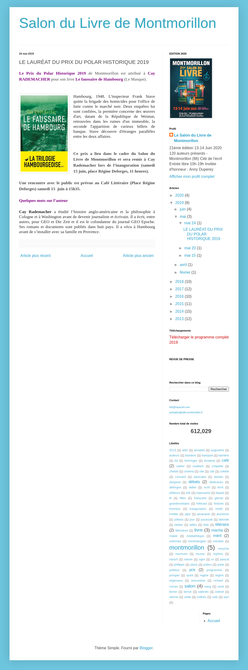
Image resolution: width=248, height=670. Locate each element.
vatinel (219, 591)
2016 (180, 296)
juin (183, 209)
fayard (220, 493)
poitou (207, 564)
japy (187, 514)
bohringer (190, 460)
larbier (179, 525)
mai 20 (190, 248)
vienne (173, 597)
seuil (220, 586)
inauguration (198, 509)
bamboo (190, 455)
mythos (218, 554)
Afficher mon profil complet (191, 176)
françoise (200, 498)
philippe (179, 564)
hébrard (201, 503)
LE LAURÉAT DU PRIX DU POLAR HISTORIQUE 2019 (203, 233)
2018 (180, 282)
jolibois (179, 519)
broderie (209, 460)
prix (192, 570)
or (212, 559)
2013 (180, 319)
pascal (224, 559)
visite (187, 597)
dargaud (175, 482)
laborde (224, 519)
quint (189, 575)
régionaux (176, 580)
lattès (193, 525)
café (225, 460)
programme (214, 570)
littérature (181, 530)
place (194, 564)
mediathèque (195, 536)
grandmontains (179, 503)
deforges (175, 487)
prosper (174, 575)
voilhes (201, 597)
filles (183, 498)
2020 (180, 195)
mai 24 (190, 223)
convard (180, 477)
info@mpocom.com (179, 407)
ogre (202, 559)
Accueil (87, 256)
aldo (185, 450)
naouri (173, 559)
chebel (173, 471)
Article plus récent (35, 256)
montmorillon (186, 547)
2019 (180, 203)
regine (204, 575)
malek (173, 536)
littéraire (222, 524)
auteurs (174, 455)
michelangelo (197, 541)
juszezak (207, 519)
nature (188, 559)
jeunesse (223, 514)
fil (170, 498)
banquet (207, 455)
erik (188, 493)
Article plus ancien (138, 256)
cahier (180, 466)
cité (212, 471)
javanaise (203, 514)
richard (218, 580)
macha (217, 530)
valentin (203, 591)
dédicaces (216, 482)
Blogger (146, 648)
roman (173, 586)
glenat (219, 498)
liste (206, 525)
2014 (180, 311)
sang (208, 586)
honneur (175, 509)
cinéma (189, 471)
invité (218, 509)
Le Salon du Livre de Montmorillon (192, 138)
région (219, 575)
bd (176, 460)
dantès (218, 477)
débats (194, 482)
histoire (218, 503)
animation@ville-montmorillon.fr (186, 412)
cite (201, 471)
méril (217, 536)
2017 (180, 289)
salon (189, 585)
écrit (220, 487)
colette (224, 471)
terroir (187, 591)
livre (198, 529)
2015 (180, 304)
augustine (217, 450)
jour (192, 519)
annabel (199, 450)
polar (220, 564)
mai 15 (190, 255)
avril (184, 265)
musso (200, 554)
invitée (173, 514)
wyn (226, 597)
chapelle (217, 466)
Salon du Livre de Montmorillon (117, 23)
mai (183, 217)
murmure (181, 554)
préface (174, 570)
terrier (173, 591)
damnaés (200, 477)
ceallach (198, 466)
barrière (223, 455)
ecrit (207, 487)
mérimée (175, 541)
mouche (223, 548)
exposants (203, 493)
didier (192, 487)
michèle (218, 541)
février (185, 272)
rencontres (198, 580)
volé (215, 597)
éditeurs (174, 493)
